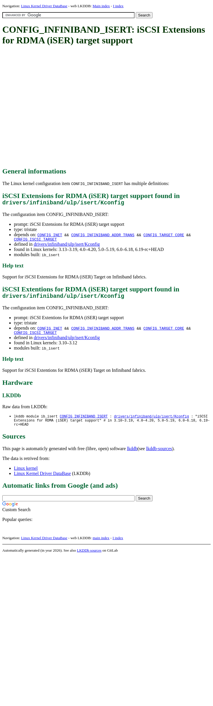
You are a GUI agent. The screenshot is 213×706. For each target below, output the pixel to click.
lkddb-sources (159, 455)
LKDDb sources (89, 557)
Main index (101, 6)
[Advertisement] (55, 107)
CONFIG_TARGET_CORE (164, 236)
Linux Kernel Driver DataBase (44, 6)
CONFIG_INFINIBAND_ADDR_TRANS (102, 236)
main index (101, 544)
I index (118, 6)
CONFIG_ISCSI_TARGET (35, 241)
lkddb (132, 455)
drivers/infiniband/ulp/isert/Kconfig (67, 246)
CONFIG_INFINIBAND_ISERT (84, 421)
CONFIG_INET (49, 236)
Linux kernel (26, 474)
